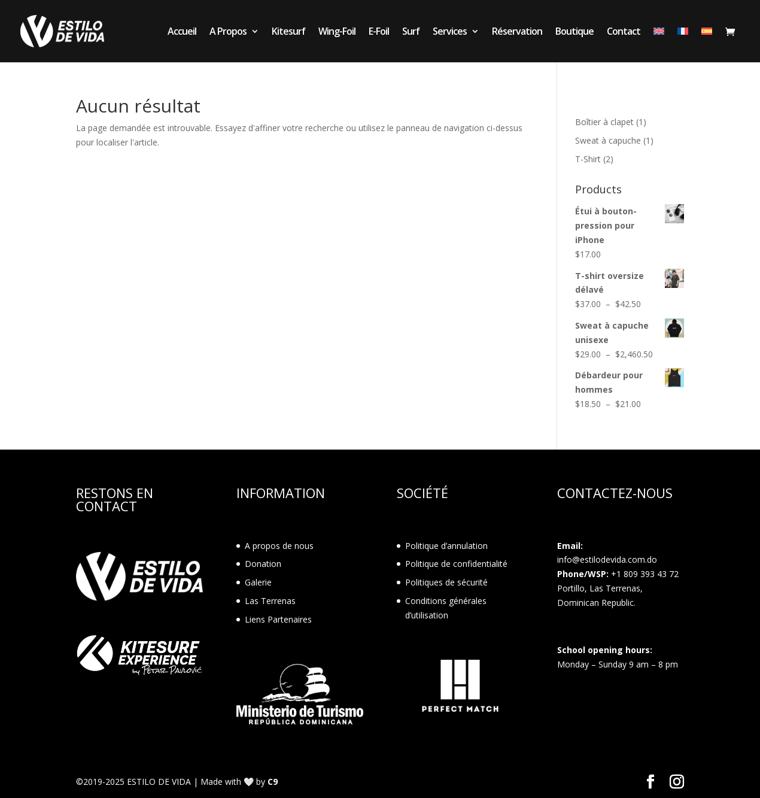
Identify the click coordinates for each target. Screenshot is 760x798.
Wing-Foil (336, 32)
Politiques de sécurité (446, 582)
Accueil (182, 32)
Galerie (258, 582)
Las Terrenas (270, 600)
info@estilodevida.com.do (607, 559)
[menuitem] (658, 44)
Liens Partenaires (278, 619)
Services (450, 32)
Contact (623, 32)
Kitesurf (288, 32)
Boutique (574, 32)
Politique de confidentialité (456, 563)
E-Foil (379, 32)
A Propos (228, 32)
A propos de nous (279, 545)
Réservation (517, 32)
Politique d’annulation (446, 545)
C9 (272, 781)
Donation (263, 563)
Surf (410, 32)
